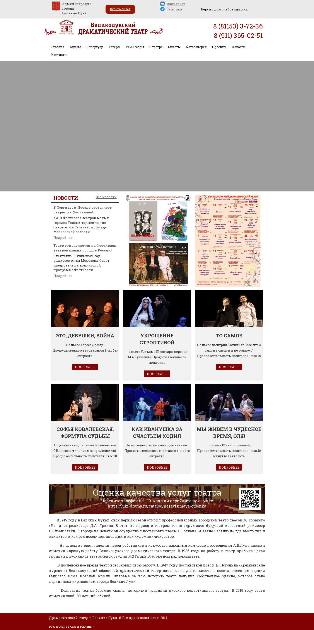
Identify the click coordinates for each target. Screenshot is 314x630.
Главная (58, 47)
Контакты (59, 55)
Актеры (114, 47)
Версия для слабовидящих (224, 9)
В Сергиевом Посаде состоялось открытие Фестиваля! (82, 209)
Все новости (106, 197)
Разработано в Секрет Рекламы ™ (71, 626)
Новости (238, 47)
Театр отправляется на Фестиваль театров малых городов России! (84, 247)
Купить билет (120, 9)
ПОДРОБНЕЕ (85, 367)
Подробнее (62, 237)
